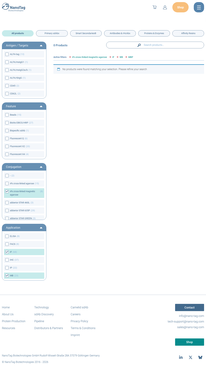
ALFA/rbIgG (16, 78)
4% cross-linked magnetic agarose (22, 193)
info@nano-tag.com (191, 316)
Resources (8, 328)
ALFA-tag (14, 54)
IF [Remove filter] (113, 57)
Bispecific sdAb (17, 130)
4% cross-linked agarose (22, 183)
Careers (75, 314)
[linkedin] (180, 357)
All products (18, 33)
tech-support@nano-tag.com (186, 321)
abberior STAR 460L (20, 202)
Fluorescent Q (17, 138)
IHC (12, 260)
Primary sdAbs (52, 33)
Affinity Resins (188, 33)
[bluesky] (200, 357)
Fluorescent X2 (17, 146)
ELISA (13, 236)
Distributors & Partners (48, 328)
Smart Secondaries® (86, 33)
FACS (12, 244)
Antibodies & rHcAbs (120, 33)
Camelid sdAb (79, 307)
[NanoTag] (13, 7)
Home (6, 307)
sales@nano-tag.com (190, 327)
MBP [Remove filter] (130, 57)
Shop (180, 7)
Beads (13, 115)
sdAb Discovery (44, 314)
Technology (41, 307)
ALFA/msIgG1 (17, 62)
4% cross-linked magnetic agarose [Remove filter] (89, 57)
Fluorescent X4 (17, 154)
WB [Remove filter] (121, 57)
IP (11, 267)
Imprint (75, 335)
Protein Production (13, 321)
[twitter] (190, 357)
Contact (189, 307)
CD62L (13, 93)
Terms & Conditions (83, 328)
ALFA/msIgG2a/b (19, 70)
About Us (8, 314)
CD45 (12, 85)
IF (11, 252)
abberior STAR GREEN (21, 218)
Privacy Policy (79, 321)
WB (11, 275)
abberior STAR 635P (20, 210)
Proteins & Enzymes (154, 33)
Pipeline (39, 321)
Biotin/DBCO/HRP (19, 122)
